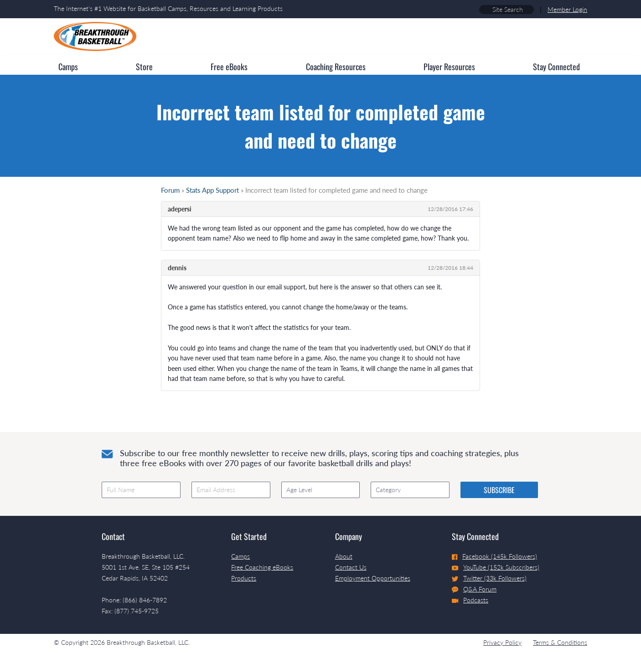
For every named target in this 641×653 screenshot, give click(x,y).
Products (243, 578)
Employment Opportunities (372, 578)
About (343, 556)
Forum (170, 190)
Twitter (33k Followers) (489, 578)
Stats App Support (212, 190)
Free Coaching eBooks (262, 567)
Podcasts (470, 600)
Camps (240, 556)
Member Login (567, 9)
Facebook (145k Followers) (494, 556)
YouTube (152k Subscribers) (495, 567)
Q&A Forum (474, 589)
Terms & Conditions (560, 642)
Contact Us (351, 567)
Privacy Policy (502, 642)
